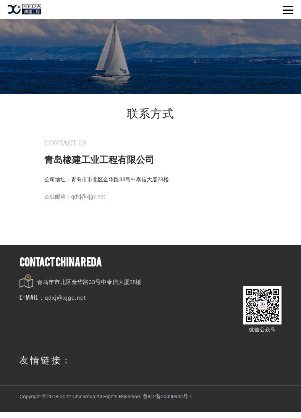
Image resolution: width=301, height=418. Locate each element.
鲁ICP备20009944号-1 (167, 397)
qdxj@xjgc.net (65, 298)
